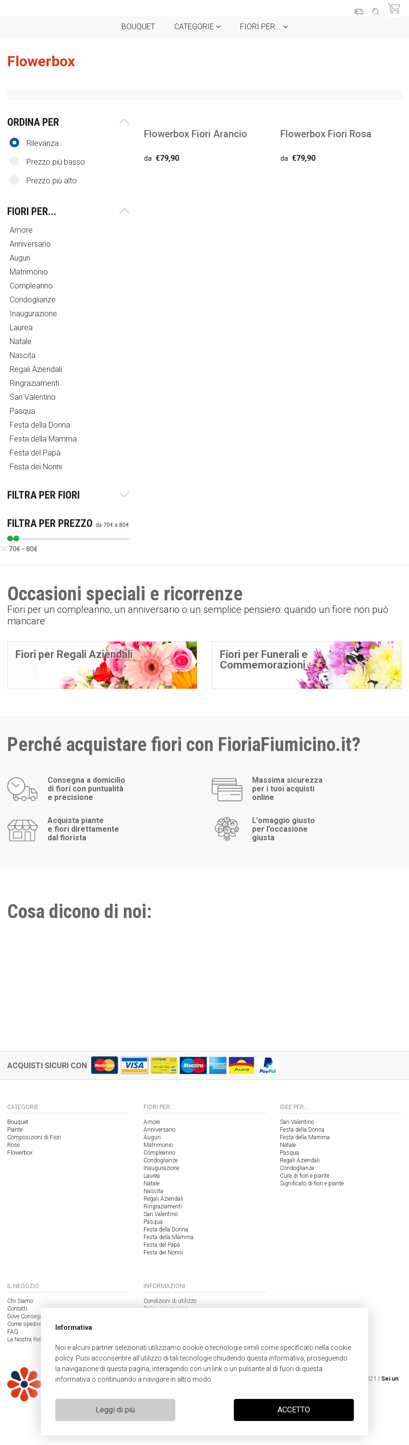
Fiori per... (264, 26)
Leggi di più (115, 1409)
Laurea (22, 327)
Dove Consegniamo (31, 1316)
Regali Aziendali (37, 369)
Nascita (23, 355)
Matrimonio (30, 271)
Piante (15, 1129)
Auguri (21, 258)
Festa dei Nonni (37, 466)
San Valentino (34, 397)
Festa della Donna (41, 425)
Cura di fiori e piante (304, 1175)
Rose (13, 1145)
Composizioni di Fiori (34, 1137)
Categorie (197, 26)
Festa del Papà (36, 452)
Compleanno (32, 285)
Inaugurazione (34, 313)
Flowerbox (20, 1152)
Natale (22, 341)
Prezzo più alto (43, 180)
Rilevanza (34, 143)
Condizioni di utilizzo (170, 1301)
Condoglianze (34, 299)
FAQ (12, 1331)
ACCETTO (293, 1409)
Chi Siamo (20, 1301)
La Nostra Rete (25, 1339)
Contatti (17, 1308)
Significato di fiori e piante (312, 1183)
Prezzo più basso (47, 161)
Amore (22, 230)
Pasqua (23, 411)
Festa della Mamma (44, 438)
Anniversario (31, 244)
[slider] (10, 538)
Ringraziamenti (35, 383)
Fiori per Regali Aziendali (73, 654)
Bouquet (138, 26)
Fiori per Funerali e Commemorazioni (264, 659)
